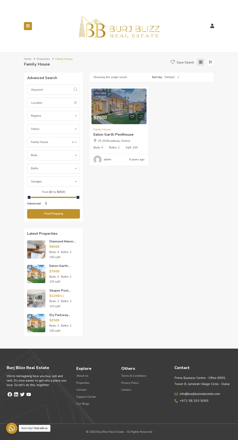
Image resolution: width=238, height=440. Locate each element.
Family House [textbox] (52, 142)
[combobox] (53, 116)
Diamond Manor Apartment (61, 243)
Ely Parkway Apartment (58, 317)
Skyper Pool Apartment (59, 292)
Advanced (37, 203)
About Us (82, 376)
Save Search (182, 62)
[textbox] (53, 116)
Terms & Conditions (133, 376)
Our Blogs (82, 404)
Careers (126, 390)
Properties (43, 59)
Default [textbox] (169, 77)
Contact (81, 390)
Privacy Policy (130, 383)
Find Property (53, 214)
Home (27, 59)
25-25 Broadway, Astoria (114, 141)
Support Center (86, 397)
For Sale (101, 93)
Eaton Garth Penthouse (58, 268)
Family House (102, 129)
